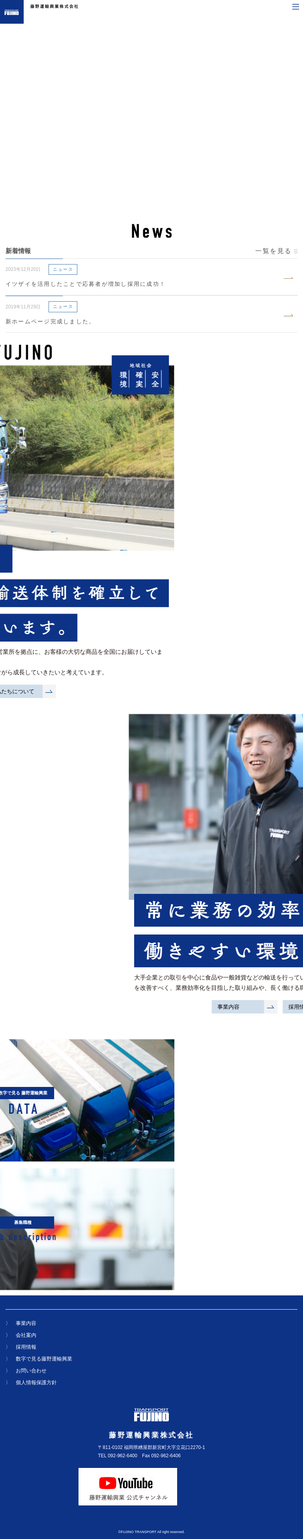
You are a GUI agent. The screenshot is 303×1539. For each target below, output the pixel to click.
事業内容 (26, 1329)
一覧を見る (276, 251)
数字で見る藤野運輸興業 (44, 1365)
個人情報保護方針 (36, 1388)
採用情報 (26, 1353)
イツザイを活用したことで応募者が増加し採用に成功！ (86, 284)
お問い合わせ (31, 1376)
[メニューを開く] (295, 6)
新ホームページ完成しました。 (50, 321)
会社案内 (26, 1341)
